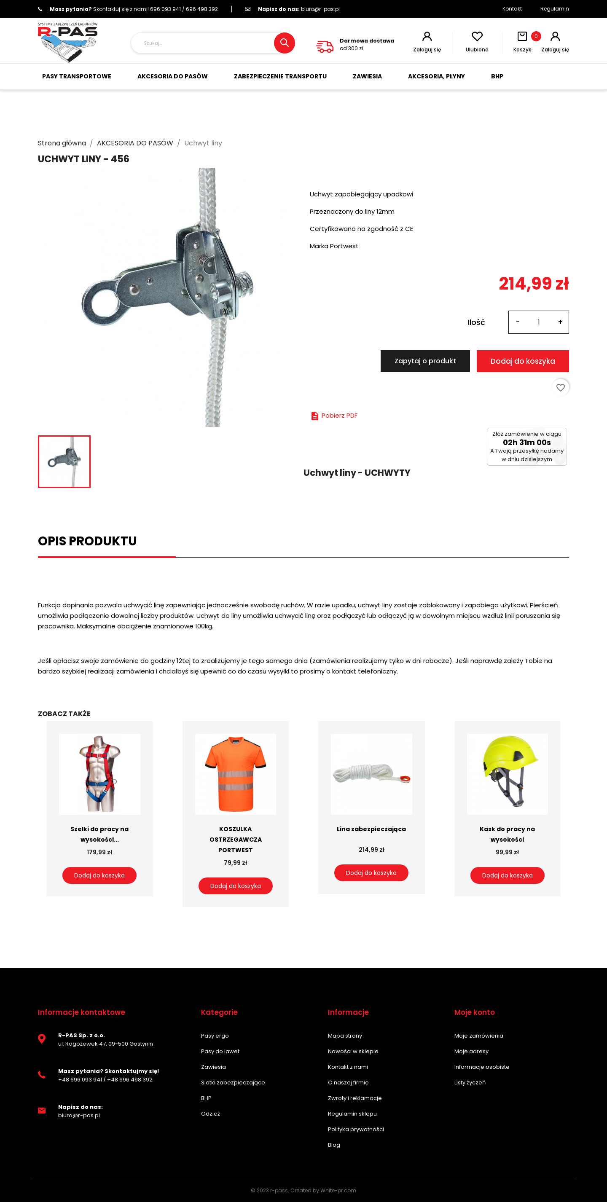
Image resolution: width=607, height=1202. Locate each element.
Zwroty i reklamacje (355, 1098)
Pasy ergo (215, 1036)
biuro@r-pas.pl (292, 9)
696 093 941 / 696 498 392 (128, 9)
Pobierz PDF (333, 415)
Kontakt (512, 8)
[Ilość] (539, 322)
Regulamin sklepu (352, 1114)
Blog (334, 1145)
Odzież (210, 1114)
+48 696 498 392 (130, 1080)
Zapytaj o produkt (425, 361)
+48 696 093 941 (80, 1080)
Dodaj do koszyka (523, 361)
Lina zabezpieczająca (371, 829)
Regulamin (554, 8)
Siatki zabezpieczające (233, 1083)
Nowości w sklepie (353, 1051)
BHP (206, 1098)
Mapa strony (345, 1036)
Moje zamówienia (478, 1036)
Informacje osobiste (482, 1067)
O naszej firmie (348, 1083)
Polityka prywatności (356, 1129)
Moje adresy (471, 1051)
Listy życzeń (470, 1083)
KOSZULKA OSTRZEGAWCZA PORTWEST (235, 839)
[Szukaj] (213, 43)
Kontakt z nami (348, 1067)
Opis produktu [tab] (87, 541)
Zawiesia (213, 1067)
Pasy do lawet (220, 1051)
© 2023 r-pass (269, 1190)
